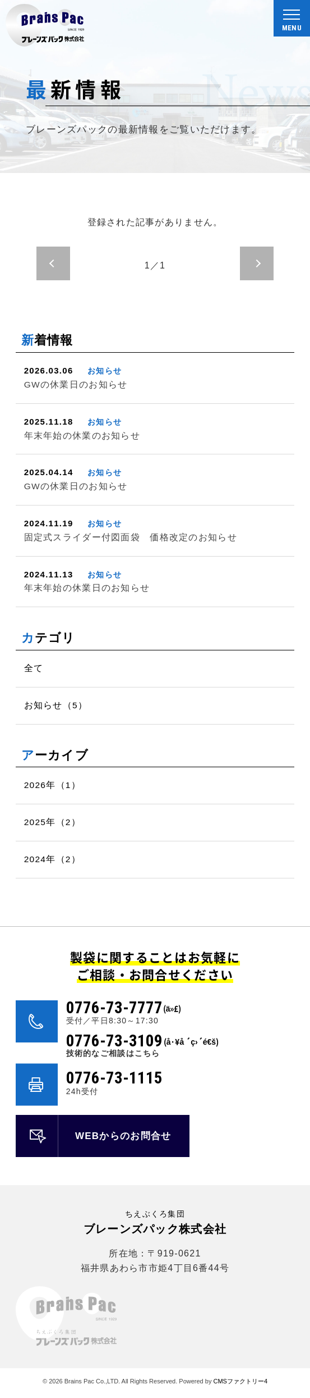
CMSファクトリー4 (240, 1381)
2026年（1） (52, 785)
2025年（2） (52, 822)
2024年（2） (52, 859)
